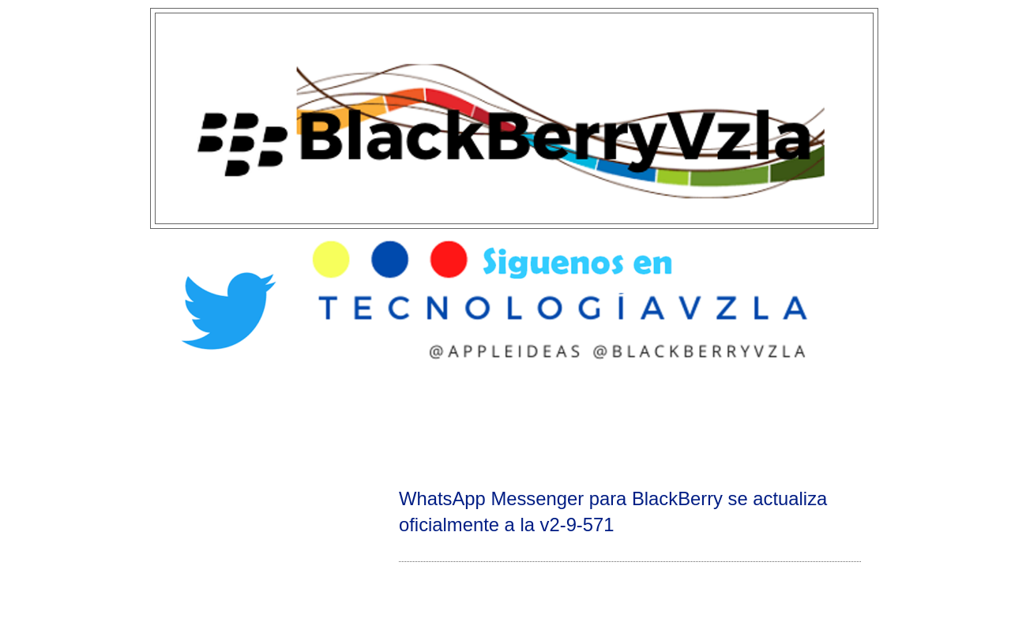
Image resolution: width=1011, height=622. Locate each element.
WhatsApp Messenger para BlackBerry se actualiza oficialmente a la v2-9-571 (613, 511)
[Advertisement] (505, 423)
